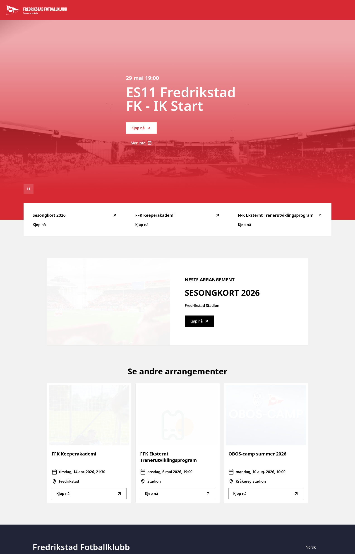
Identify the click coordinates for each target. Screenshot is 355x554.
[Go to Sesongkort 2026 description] (108, 301)
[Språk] (312, 547)
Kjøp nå (141, 127)
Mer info (144, 144)
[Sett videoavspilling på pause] (29, 189)
